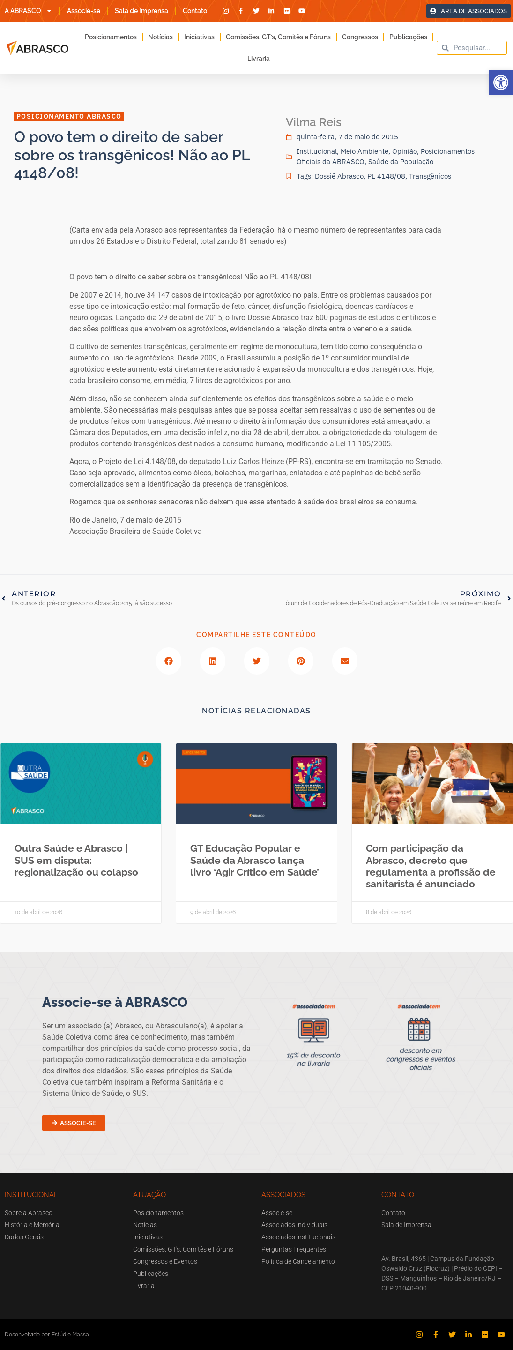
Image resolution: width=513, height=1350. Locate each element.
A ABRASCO (28, 11)
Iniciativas (199, 37)
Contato (195, 11)
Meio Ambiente (364, 151)
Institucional (317, 151)
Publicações (408, 37)
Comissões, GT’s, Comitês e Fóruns (278, 37)
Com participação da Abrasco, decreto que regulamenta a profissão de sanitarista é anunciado (431, 866)
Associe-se (83, 11)
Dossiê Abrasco (339, 176)
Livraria (258, 58)
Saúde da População (400, 161)
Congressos (360, 37)
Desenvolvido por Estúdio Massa (47, 1334)
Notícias (160, 37)
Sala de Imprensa (141, 11)
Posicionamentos (111, 37)
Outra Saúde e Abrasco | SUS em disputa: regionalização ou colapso (76, 860)
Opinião (404, 151)
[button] (501, 82)
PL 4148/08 (386, 176)
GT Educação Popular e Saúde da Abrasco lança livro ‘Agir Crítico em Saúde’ (254, 860)
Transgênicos (430, 176)
